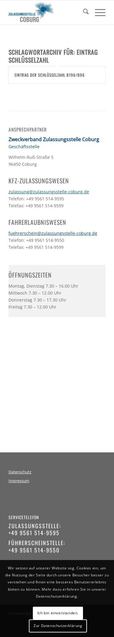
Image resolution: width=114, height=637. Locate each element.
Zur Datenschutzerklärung (57, 625)
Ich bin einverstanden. (57, 612)
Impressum (19, 480)
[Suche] (83, 12)
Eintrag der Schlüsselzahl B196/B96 (50, 75)
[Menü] (97, 12)
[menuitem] (83, 12)
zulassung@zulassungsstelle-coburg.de (49, 192)
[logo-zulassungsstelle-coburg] (47, 12)
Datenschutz (20, 472)
